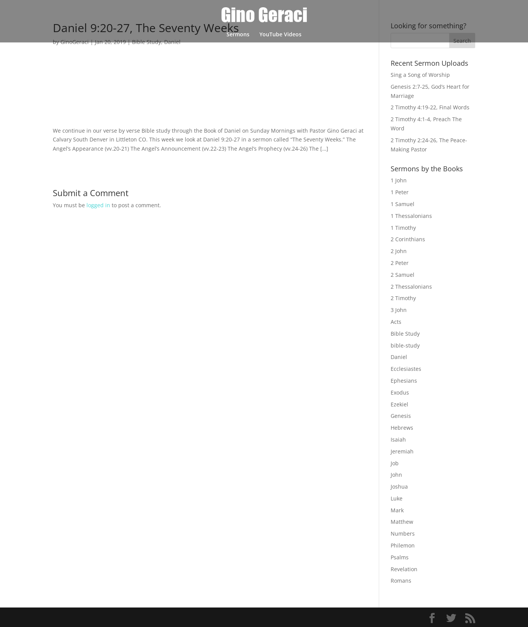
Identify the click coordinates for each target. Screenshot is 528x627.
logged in (98, 205)
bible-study (405, 345)
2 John (399, 251)
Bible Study (405, 333)
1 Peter (400, 192)
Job (395, 463)
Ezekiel (399, 404)
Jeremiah (402, 451)
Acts (396, 321)
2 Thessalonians (411, 286)
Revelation (404, 569)
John (396, 474)
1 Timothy (403, 227)
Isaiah (398, 439)
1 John (399, 180)
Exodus (400, 392)
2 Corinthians (408, 239)
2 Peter (400, 262)
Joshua (399, 486)
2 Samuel (402, 274)
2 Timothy (403, 298)
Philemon (403, 545)
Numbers (403, 533)
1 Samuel (402, 204)
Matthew (402, 521)
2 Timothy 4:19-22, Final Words (430, 107)
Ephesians (404, 380)
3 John (399, 310)
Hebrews (402, 427)
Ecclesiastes (406, 368)
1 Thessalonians (411, 215)
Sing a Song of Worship (420, 74)
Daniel (399, 357)
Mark (397, 510)
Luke (397, 498)
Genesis (401, 415)
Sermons (238, 35)
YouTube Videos (280, 35)
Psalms (400, 557)
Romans (401, 580)
